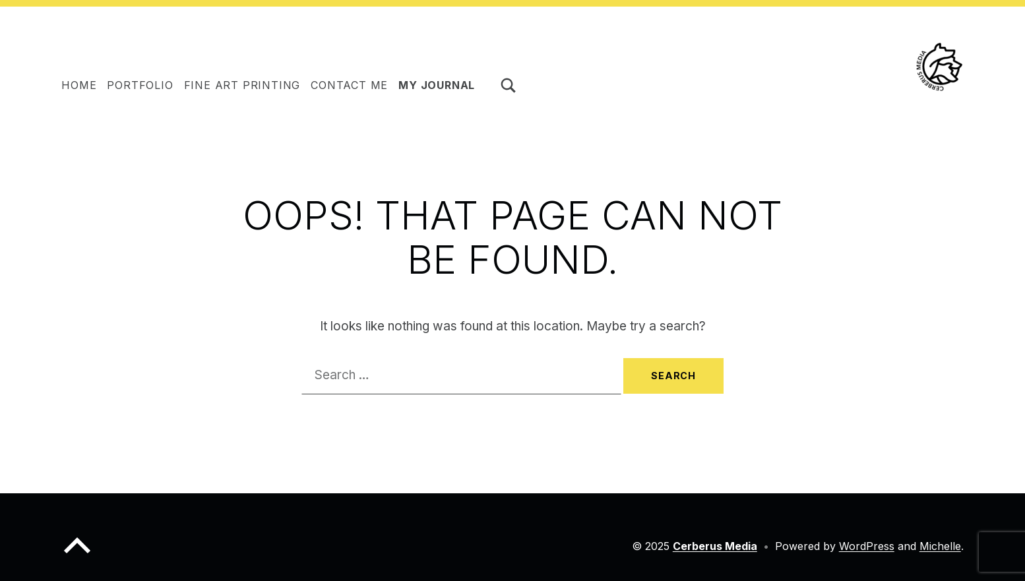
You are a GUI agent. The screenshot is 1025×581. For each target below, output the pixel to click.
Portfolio (140, 85)
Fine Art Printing (242, 85)
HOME (78, 85)
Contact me (349, 85)
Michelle (940, 546)
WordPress (866, 546)
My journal (436, 85)
